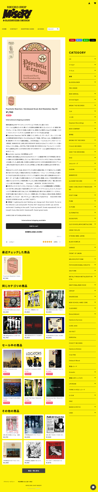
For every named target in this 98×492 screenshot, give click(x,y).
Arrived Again (74, 100)
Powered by (34, 488)
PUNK (71, 201)
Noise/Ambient (74, 314)
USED (71, 413)
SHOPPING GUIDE (27, 29)
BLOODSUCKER (74, 82)
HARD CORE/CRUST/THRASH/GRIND (80, 188)
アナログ (71, 65)
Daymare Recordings (76, 123)
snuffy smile (73, 326)
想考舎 (71, 134)
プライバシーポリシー (9, 481)
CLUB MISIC (73, 308)
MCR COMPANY (74, 129)
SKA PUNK (72, 271)
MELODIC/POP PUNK (76, 259)
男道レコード (73, 366)
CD (70, 59)
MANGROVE (73, 175)
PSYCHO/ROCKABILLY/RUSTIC (79, 265)
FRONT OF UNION (75, 253)
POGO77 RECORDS (75, 343)
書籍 (70, 76)
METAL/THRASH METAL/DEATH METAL (80, 278)
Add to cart (33, 226)
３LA (70, 111)
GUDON (71, 169)
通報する (59, 236)
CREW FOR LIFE (74, 230)
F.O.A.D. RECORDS (75, 146)
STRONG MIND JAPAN (76, 236)
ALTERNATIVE (74, 213)
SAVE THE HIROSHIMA (77, 152)
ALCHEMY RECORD (75, 181)
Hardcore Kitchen (75, 349)
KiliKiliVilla (72, 337)
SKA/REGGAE (73, 297)
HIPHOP (72, 291)
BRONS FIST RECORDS (77, 140)
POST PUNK (73, 195)
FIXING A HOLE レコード (77, 389)
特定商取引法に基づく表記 (25, 481)
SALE (71, 401)
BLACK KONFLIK (74, 242)
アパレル (71, 70)
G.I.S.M (71, 395)
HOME (4, 29)
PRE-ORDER (73, 88)
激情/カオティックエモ (76, 378)
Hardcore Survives (75, 320)
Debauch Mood (74, 360)
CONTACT (14, 29)
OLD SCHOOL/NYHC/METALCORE (80, 224)
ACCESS (41, 29)
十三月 (71, 117)
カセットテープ (73, 163)
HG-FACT (72, 331)
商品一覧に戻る (33, 471)
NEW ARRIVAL (74, 94)
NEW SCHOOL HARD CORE (78, 302)
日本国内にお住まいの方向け (33, 232)
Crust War (72, 355)
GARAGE (72, 247)
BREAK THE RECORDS (76, 105)
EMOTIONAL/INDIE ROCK (77, 285)
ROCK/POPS (73, 218)
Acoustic (72, 372)
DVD (70, 158)
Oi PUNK (72, 207)
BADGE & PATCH (74, 407)
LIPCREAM (72, 384)
